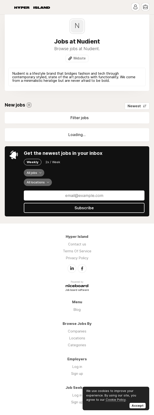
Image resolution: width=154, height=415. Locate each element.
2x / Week (52, 162)
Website (79, 58)
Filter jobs (79, 117)
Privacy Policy (77, 258)
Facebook (82, 268)
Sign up (77, 373)
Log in (77, 366)
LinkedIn (72, 268)
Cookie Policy (116, 399)
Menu (8, 7)
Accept (138, 405)
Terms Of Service (77, 251)
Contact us (77, 244)
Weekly (33, 162)
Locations (77, 338)
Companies (77, 331)
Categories (77, 345)
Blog (77, 309)
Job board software (77, 290)
